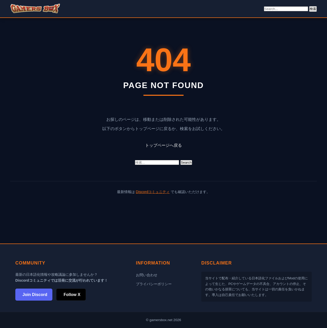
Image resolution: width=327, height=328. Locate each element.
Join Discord (34, 294)
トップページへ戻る (163, 145)
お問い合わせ (146, 275)
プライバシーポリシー (154, 284)
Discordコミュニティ (153, 192)
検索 (313, 9)
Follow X (72, 294)
